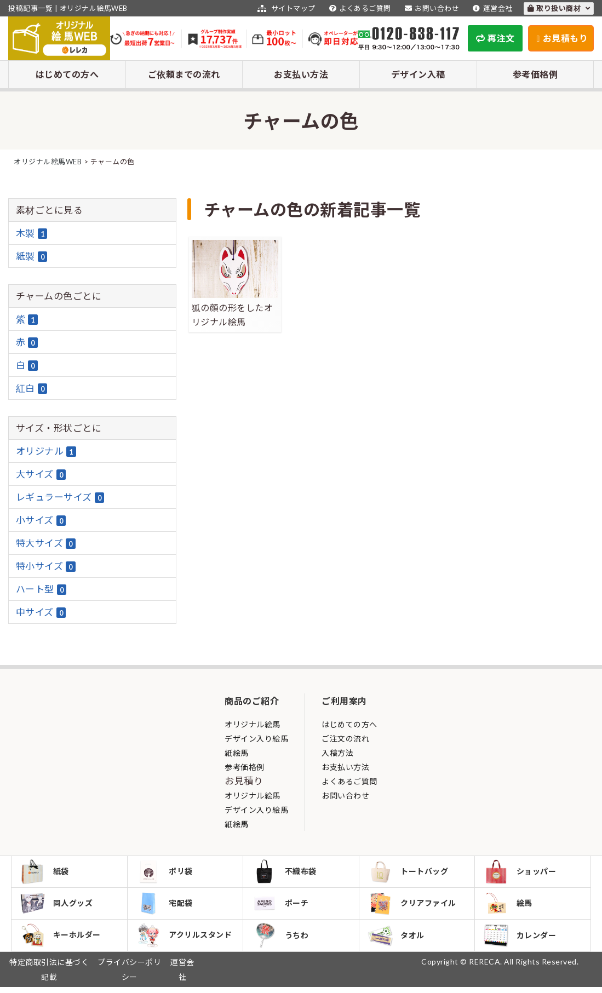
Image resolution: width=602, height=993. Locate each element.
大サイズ (41, 474)
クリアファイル (413, 906)
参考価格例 (535, 74)
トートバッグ (409, 872)
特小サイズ (46, 566)
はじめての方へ (67, 74)
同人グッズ (57, 906)
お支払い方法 (301, 74)
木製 (32, 233)
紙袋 (45, 872)
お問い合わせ (431, 8)
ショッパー (521, 872)
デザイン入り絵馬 (256, 738)
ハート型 (41, 589)
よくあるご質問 (358, 8)
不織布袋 (285, 872)
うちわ (281, 940)
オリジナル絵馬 (252, 724)
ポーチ (281, 906)
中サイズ (41, 612)
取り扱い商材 (559, 8)
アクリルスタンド (185, 940)
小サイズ (41, 520)
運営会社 (491, 8)
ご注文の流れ (345, 738)
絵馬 (509, 906)
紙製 (32, 256)
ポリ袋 (166, 872)
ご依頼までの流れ (184, 74)
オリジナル (46, 451)
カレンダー (521, 940)
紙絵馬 (237, 752)
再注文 (495, 38)
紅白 (32, 388)
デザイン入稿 (418, 74)
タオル (397, 940)
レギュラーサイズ (60, 497)
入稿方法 (337, 752)
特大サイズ (46, 543)
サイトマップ (285, 8)
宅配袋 (166, 906)
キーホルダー (61, 940)
